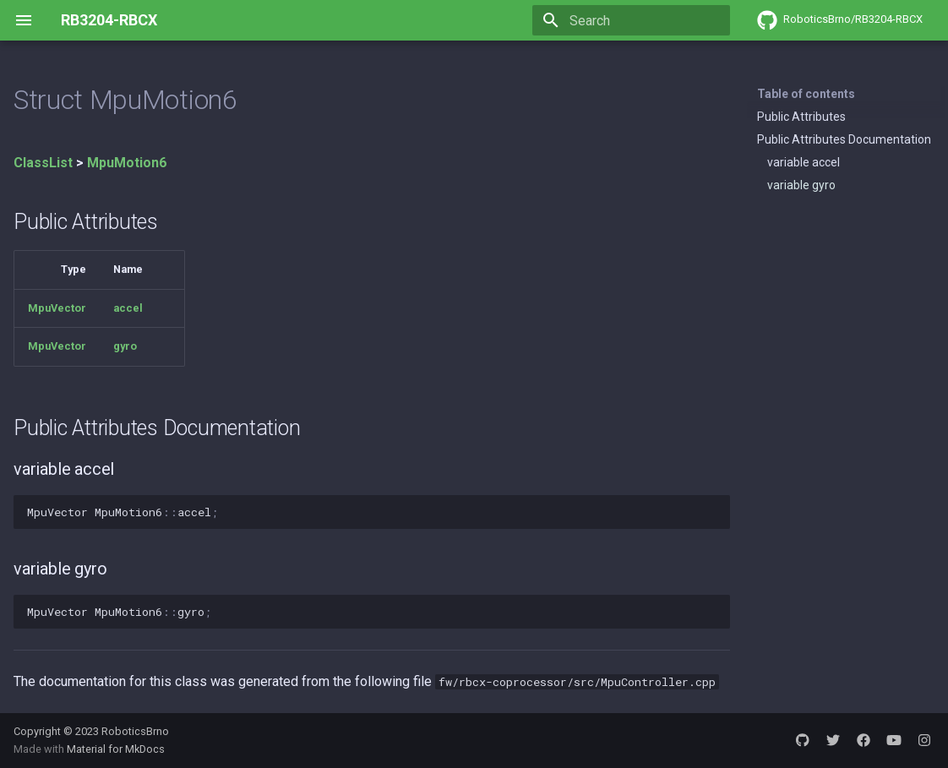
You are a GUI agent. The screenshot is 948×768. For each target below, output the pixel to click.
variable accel (803, 162)
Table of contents (806, 94)
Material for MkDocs (116, 749)
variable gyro (801, 185)
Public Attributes (801, 116)
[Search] (631, 20)
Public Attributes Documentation (844, 139)
